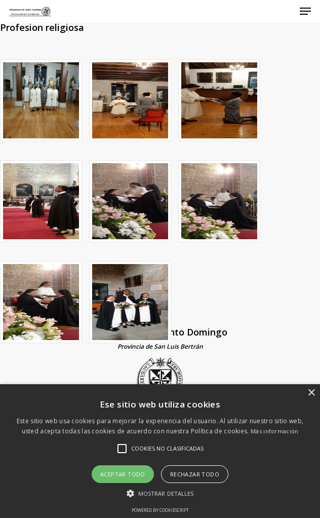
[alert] (160, 451)
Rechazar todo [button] (194, 474)
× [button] (311, 393)
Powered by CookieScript (160, 510)
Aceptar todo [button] (122, 474)
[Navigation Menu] (305, 11)
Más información (275, 431)
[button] (160, 493)
